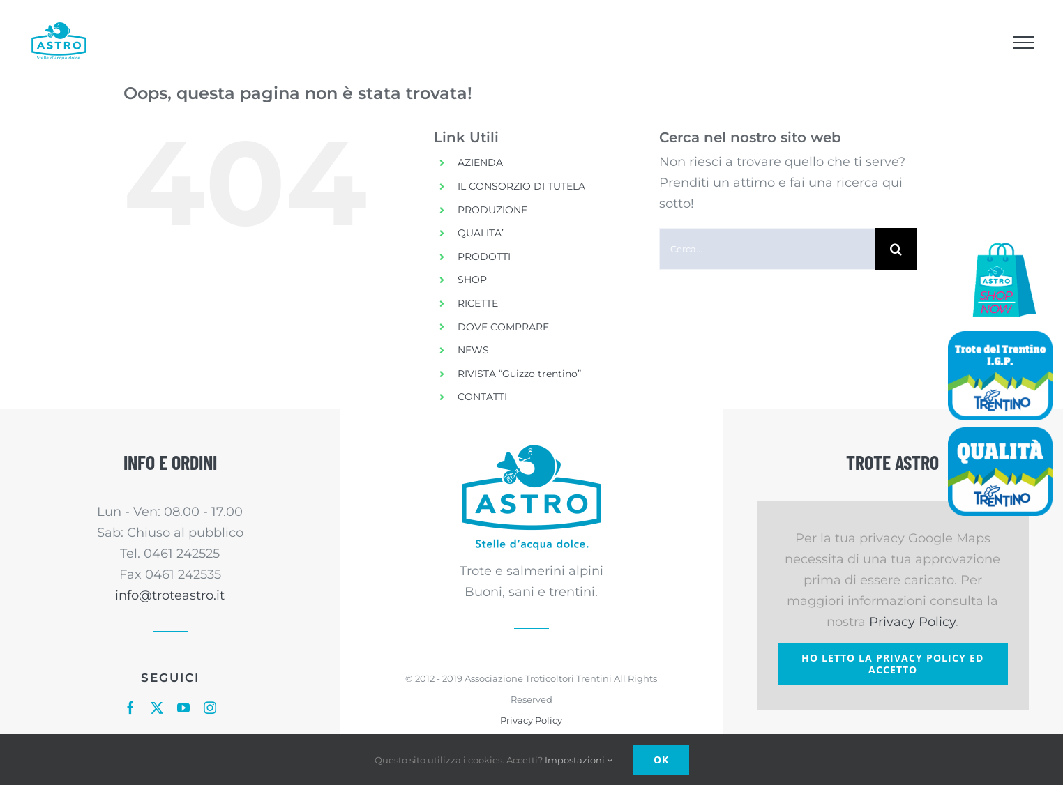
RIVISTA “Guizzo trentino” (519, 373)
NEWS (473, 350)
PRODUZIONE (492, 210)
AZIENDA (480, 162)
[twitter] (157, 707)
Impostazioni (578, 759)
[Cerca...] (767, 249)
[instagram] (210, 707)
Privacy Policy (531, 720)
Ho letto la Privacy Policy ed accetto (892, 663)
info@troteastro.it (170, 595)
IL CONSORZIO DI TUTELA (521, 186)
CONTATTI (482, 396)
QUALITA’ (481, 233)
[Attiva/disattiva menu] (1023, 42)
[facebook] (130, 707)
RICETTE (478, 303)
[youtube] (183, 707)
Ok (661, 759)
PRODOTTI (484, 256)
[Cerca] (896, 249)
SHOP (472, 279)
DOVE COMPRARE (503, 327)
